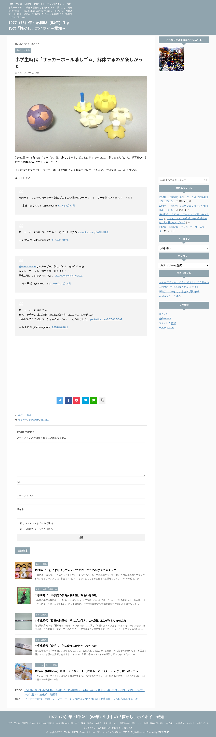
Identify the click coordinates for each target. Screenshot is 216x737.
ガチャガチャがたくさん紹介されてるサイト (184, 282)
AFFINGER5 (163, 732)
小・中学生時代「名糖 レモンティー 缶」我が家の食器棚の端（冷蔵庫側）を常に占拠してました (81, 698)
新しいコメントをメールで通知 (36, 523)
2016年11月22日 (60, 240)
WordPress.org (166, 327)
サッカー (22, 419)
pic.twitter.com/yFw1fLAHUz (93, 232)
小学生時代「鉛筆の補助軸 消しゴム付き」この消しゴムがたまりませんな (80, 620)
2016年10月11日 (61, 283)
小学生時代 (33, 419)
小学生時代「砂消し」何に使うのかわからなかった (66, 645)
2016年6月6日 (60, 327)
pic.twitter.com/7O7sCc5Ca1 (106, 319)
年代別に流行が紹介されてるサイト (179, 286)
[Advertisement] (81, 366)
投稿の (165, 318)
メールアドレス (25, 495)
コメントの (167, 323)
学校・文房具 (24, 415)
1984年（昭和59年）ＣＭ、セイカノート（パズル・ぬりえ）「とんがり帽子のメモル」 (88, 671)
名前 (19, 481)
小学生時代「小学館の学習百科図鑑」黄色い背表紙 (66, 595)
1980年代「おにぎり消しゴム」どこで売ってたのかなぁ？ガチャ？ (75, 570)
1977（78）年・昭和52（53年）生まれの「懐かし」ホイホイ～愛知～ (108, 717)
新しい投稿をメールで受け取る (36, 529)
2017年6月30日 (66, 205)
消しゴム (44, 419)
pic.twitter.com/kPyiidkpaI (69, 275)
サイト (20, 509)
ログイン (163, 314)
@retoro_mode (27, 266)
